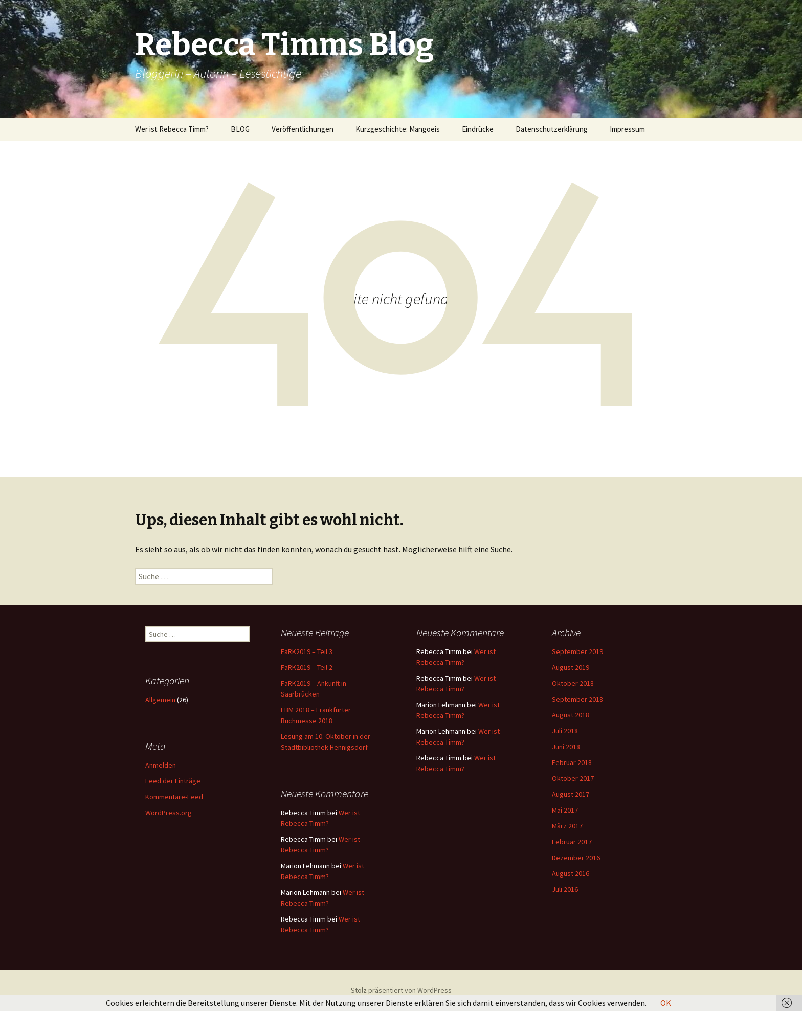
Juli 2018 (565, 730)
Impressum (627, 129)
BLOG (240, 129)
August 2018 (570, 715)
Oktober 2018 (573, 683)
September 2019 (577, 651)
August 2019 (570, 667)
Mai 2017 (565, 810)
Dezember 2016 (576, 857)
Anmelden (160, 765)
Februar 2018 (572, 762)
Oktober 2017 (573, 778)
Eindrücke (478, 129)
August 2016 (570, 873)
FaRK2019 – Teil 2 (306, 667)
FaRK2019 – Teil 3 (306, 651)
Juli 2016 (565, 889)
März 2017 (567, 825)
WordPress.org (168, 812)
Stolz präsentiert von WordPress (401, 990)
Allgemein (160, 699)
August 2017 (570, 794)
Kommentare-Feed (174, 796)
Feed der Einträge (173, 780)
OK (665, 1003)
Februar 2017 (572, 841)
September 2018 (577, 699)
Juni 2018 (566, 746)
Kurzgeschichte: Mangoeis (397, 129)
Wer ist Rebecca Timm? (172, 129)
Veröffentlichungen (302, 129)
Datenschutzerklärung (552, 129)
